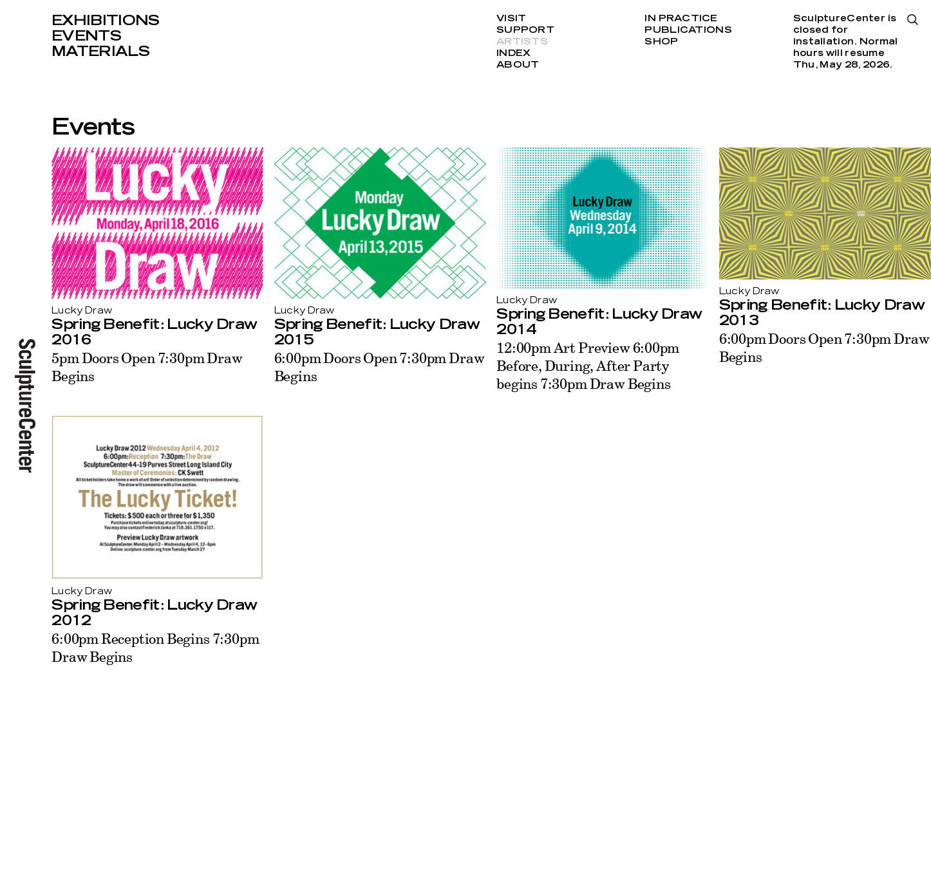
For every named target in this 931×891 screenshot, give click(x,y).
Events (86, 36)
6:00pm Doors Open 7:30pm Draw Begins (379, 366)
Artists (522, 41)
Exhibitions (106, 21)
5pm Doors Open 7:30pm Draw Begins (147, 366)
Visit (511, 18)
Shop (661, 41)
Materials (100, 51)
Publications (687, 30)
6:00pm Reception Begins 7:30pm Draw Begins (155, 647)
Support (525, 30)
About (517, 65)
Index (513, 53)
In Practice (680, 18)
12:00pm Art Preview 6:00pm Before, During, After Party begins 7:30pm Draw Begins (587, 365)
